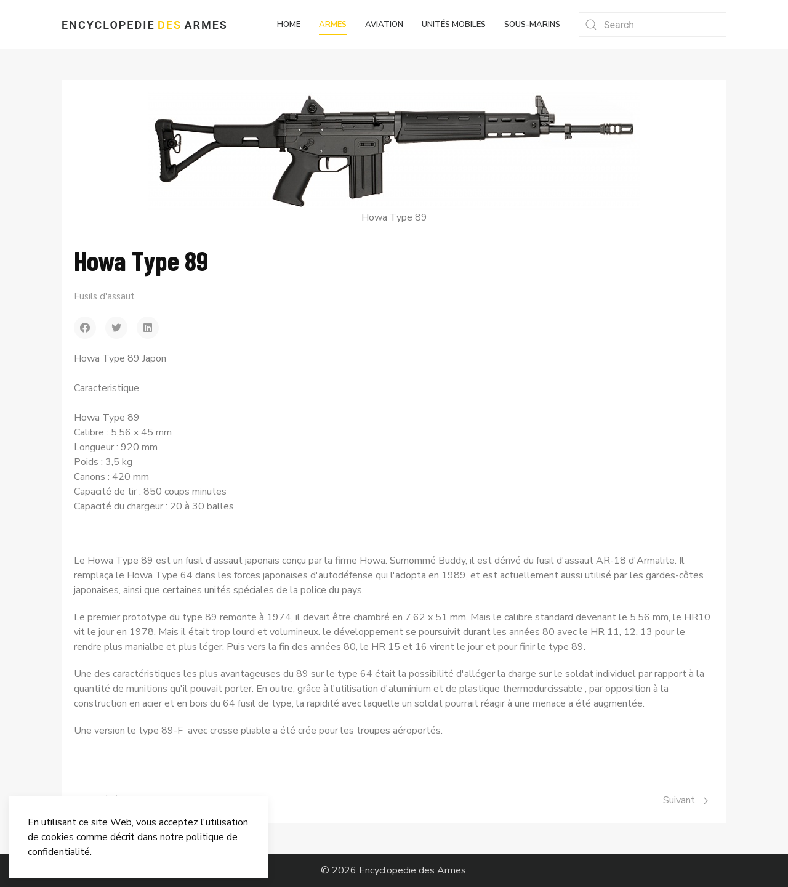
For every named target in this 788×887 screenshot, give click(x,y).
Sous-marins (532, 24)
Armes (333, 24)
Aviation (384, 24)
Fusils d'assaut (104, 296)
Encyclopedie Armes (145, 25)
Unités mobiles (454, 24)
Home (288, 24)
